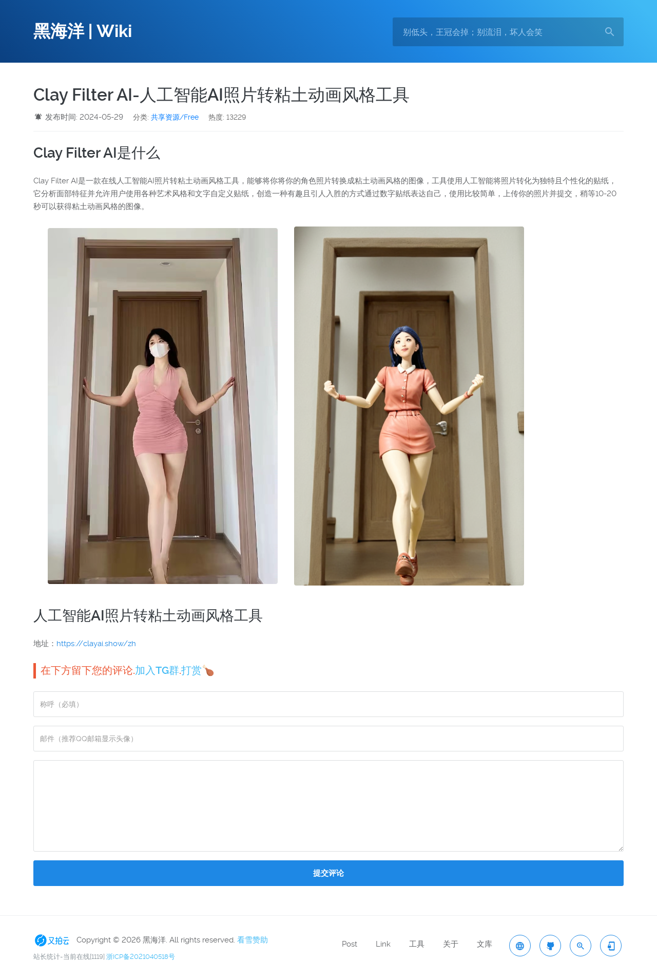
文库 (484, 944)
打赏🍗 (198, 670)
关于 (450, 944)
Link (383, 944)
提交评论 (328, 873)
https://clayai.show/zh (96, 643)
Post (349, 944)
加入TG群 (157, 670)
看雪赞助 (252, 940)
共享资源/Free (175, 117)
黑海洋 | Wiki (82, 31)
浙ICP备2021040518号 (140, 956)
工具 (416, 944)
